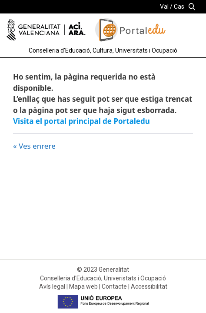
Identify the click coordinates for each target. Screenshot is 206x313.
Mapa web (83, 286)
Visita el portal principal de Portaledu (81, 121)
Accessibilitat (149, 286)
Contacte (114, 286)
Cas (179, 6)
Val (164, 6)
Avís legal (52, 286)
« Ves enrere (34, 146)
